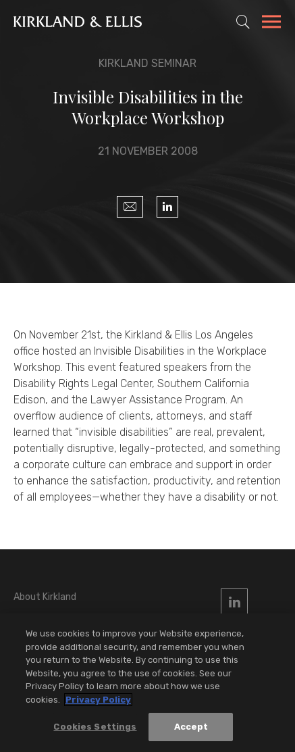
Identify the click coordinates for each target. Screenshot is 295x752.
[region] (147, 682)
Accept (191, 727)
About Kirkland (45, 597)
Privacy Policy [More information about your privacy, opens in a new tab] (98, 700)
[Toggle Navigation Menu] (271, 24)
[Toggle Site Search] (243, 22)
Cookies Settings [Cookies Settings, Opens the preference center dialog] (94, 727)
